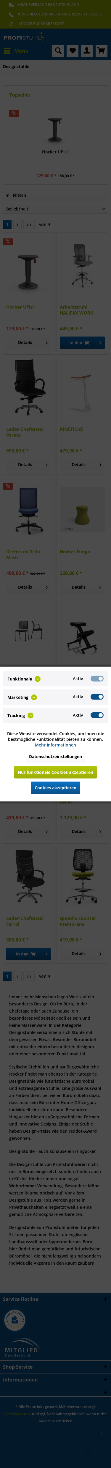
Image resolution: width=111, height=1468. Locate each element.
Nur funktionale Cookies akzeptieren (55, 772)
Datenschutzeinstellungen (55, 756)
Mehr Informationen (55, 744)
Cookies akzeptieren (55, 787)
